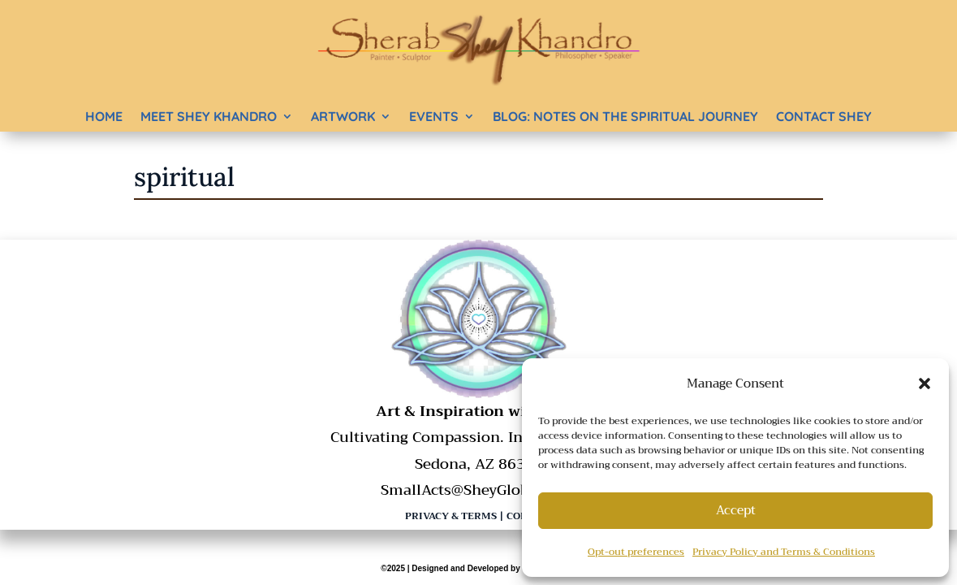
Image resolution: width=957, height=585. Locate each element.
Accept (736, 510)
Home (104, 116)
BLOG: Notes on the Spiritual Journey (625, 116)
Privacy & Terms (451, 516)
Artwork (343, 116)
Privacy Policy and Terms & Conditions (783, 552)
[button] (924, 383)
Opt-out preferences (636, 552)
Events (434, 116)
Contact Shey (824, 116)
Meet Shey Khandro (208, 116)
